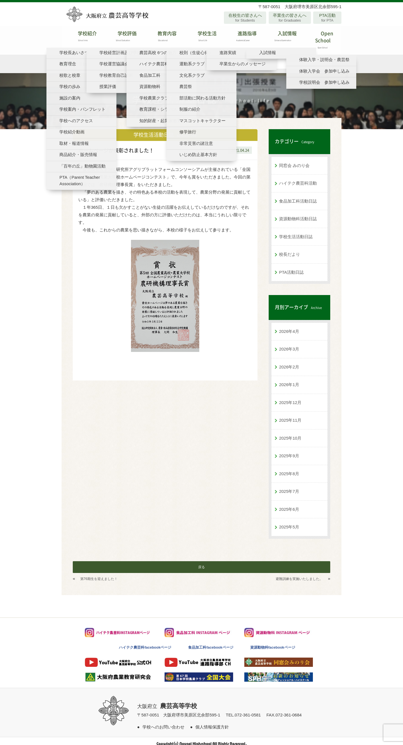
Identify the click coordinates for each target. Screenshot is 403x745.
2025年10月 (290, 432)
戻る (201, 562)
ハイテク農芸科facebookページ (145, 642)
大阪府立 (167, 701)
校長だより (289, 249)
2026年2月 (289, 361)
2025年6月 (289, 504)
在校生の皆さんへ (245, 17)
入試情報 (281, 38)
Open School (321, 38)
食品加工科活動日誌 (298, 195)
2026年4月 (289, 326)
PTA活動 (327, 17)
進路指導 (241, 38)
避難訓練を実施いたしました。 (299, 573)
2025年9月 (289, 450)
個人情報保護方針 (212, 721)
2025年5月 (289, 521)
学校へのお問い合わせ (163, 721)
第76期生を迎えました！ (99, 573)
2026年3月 (289, 343)
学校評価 (121, 38)
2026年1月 (289, 379)
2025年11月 (290, 414)
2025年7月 (289, 486)
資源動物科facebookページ (272, 642)
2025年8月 (289, 468)
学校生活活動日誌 (296, 231)
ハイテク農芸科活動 (298, 177)
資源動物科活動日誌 (298, 213)
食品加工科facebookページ (210, 642)
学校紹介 (81, 38)
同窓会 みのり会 (294, 160)
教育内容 (162, 38)
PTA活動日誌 (291, 266)
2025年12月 (290, 397)
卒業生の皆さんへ (290, 17)
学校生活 (201, 38)
